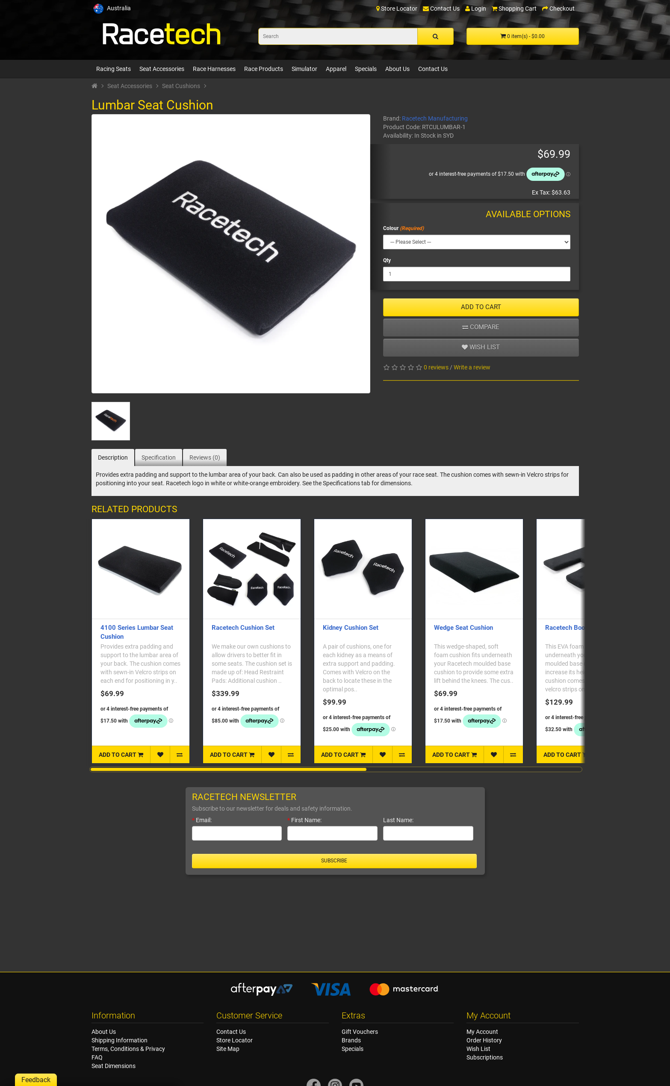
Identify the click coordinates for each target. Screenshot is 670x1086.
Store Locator (234, 1040)
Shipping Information (119, 1040)
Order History (484, 1040)
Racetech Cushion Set (243, 628)
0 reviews (436, 367)
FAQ (97, 1057)
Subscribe (334, 861)
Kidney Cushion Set (350, 628)
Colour (390, 228)
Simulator (304, 68)
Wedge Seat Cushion (463, 628)
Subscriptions (484, 1057)
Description (113, 457)
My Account (482, 1031)
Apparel (336, 68)
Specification (159, 457)
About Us (397, 68)
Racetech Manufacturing (435, 118)
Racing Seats (113, 68)
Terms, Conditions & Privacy (128, 1048)
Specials (366, 68)
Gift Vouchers (360, 1031)
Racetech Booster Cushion (583, 628)
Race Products (263, 68)
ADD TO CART (481, 307)
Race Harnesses (214, 68)
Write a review (472, 367)
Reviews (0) (204, 457)
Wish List (478, 1048)
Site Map (227, 1048)
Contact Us (433, 68)
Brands (351, 1040)
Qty (387, 260)
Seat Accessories (161, 68)
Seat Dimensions (113, 1065)
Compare (480, 327)
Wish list (481, 347)
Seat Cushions (181, 86)
